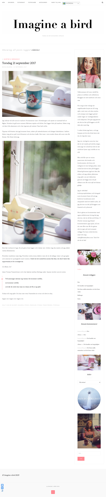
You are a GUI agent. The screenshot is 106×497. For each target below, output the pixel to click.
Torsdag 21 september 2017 (19, 63)
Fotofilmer (32, 2)
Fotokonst (21, 2)
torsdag (57, 305)
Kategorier (43, 2)
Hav (79, 282)
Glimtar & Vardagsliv (12, 59)
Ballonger (80, 295)
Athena (79, 335)
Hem (3, 2)
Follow (79, 269)
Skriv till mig (56, 2)
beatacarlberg (7, 67)
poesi (27, 305)
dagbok (21, 305)
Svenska (68, 3)
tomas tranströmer (45, 305)
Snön (79, 299)
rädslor (33, 305)
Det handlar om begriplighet (85, 286)
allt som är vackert (10, 305)
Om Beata (11, 2)
